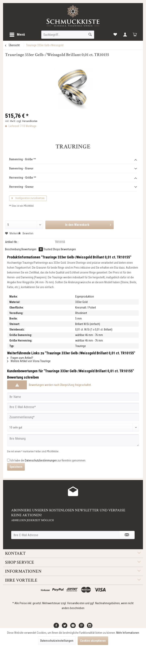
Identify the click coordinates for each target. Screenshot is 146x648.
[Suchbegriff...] (67, 35)
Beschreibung (13, 249)
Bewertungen (32, 249)
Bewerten (25, 233)
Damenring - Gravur (73, 168)
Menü (17, 33)
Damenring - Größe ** (73, 159)
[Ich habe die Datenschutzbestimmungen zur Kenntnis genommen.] (8, 460)
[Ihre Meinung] (73, 440)
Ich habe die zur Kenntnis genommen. (48, 460)
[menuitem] (17, 35)
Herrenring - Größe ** (73, 178)
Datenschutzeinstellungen (56, 640)
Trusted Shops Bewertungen (60, 249)
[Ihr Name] (73, 397)
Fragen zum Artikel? (20, 357)
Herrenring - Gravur (73, 187)
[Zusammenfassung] (73, 417)
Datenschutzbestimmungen (41, 460)
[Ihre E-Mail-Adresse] (73, 407)
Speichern (16, 466)
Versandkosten (76, 603)
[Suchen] (90, 35)
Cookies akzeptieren (93, 640)
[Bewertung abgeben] (73, 427)
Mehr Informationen (127, 632)
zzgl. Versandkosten (26, 121)
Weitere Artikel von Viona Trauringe (29, 361)
